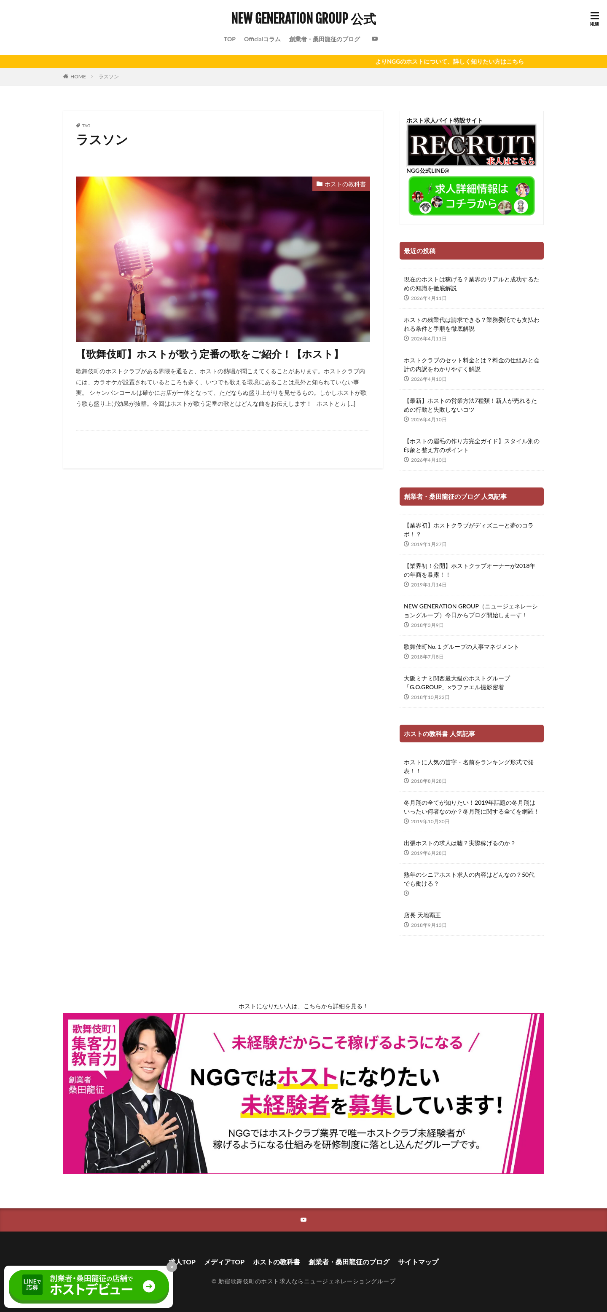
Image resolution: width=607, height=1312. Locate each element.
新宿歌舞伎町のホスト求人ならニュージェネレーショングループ (307, 1281)
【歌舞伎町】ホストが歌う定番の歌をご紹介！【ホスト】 (210, 354)
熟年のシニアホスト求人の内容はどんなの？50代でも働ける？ (469, 879)
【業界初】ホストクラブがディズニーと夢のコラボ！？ (469, 530)
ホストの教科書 (345, 183)
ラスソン (109, 76)
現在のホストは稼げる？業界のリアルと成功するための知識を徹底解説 (472, 284)
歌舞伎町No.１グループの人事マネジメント (461, 646)
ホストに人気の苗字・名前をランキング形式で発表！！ (469, 766)
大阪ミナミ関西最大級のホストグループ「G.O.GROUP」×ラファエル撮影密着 (457, 683)
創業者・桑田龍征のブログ (324, 39)
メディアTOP (224, 1262)
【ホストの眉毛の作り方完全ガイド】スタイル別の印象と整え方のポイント (472, 445)
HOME (78, 76)
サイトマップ (418, 1262)
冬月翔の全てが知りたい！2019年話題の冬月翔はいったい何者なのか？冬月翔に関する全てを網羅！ (472, 807)
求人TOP (182, 1262)
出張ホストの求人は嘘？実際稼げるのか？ (460, 842)
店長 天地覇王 (422, 914)
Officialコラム (262, 39)
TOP (230, 39)
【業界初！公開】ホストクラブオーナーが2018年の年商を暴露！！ (469, 570)
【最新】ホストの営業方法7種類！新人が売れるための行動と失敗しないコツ (470, 405)
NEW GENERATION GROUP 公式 (303, 19)
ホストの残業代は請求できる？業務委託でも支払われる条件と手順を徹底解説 (472, 324)
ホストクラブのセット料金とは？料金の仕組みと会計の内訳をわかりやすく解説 (472, 364)
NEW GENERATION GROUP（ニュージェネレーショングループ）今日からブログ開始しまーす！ (471, 610)
